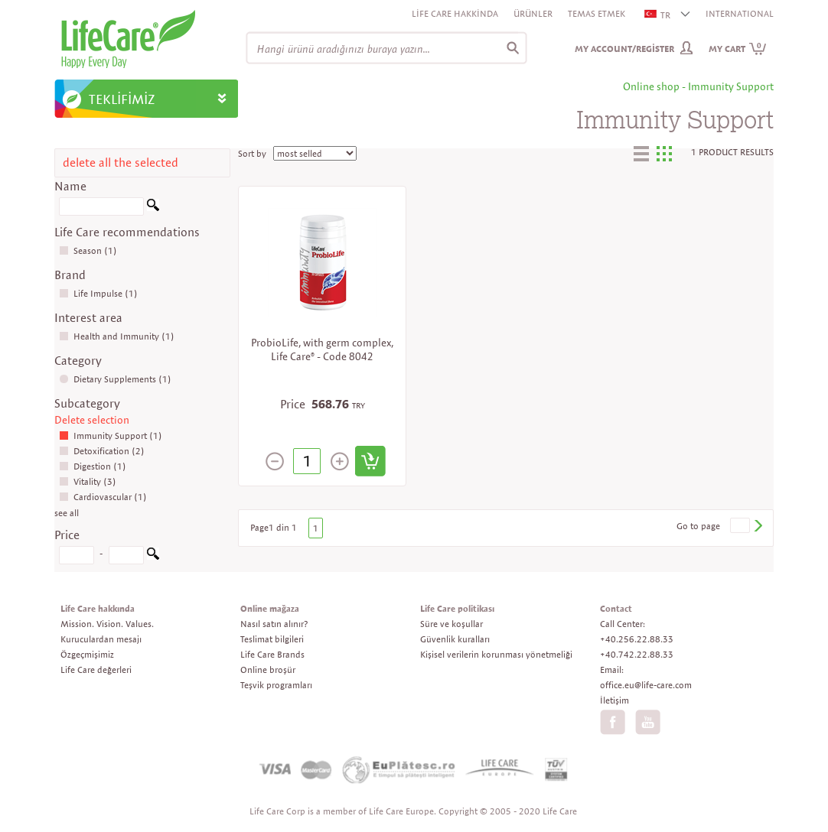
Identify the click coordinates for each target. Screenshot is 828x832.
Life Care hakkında (97, 608)
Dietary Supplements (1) (115, 379)
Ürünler (533, 13)
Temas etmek (596, 13)
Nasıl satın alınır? (274, 623)
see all (66, 512)
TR (658, 15)
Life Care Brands (272, 654)
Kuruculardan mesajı (101, 639)
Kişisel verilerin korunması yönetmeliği (496, 654)
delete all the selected (120, 162)
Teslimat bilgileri (272, 639)
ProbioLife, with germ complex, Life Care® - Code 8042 (322, 349)
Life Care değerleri (96, 669)
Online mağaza (269, 608)
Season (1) (88, 250)
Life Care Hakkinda (455, 13)
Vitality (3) (87, 481)
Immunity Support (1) (110, 435)
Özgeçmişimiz (87, 654)
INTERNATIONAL (740, 13)
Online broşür (267, 669)
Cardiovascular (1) (103, 496)
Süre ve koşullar (451, 623)
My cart (738, 48)
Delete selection (91, 420)
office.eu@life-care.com (646, 685)
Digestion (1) (92, 466)
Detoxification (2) (102, 451)
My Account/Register (624, 48)
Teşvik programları (276, 685)
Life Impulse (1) (98, 293)
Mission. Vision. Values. (107, 623)
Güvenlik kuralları (455, 639)
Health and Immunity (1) (116, 336)
